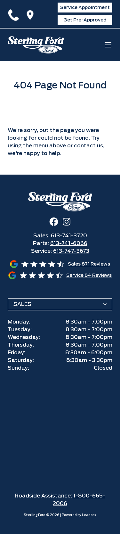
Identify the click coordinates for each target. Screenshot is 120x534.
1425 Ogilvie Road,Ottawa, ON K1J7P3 (31, 14)
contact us (88, 146)
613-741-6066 (68, 243)
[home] (36, 44)
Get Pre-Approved (85, 19)
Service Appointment (85, 7)
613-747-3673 (71, 251)
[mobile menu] (108, 45)
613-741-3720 (15, 14)
